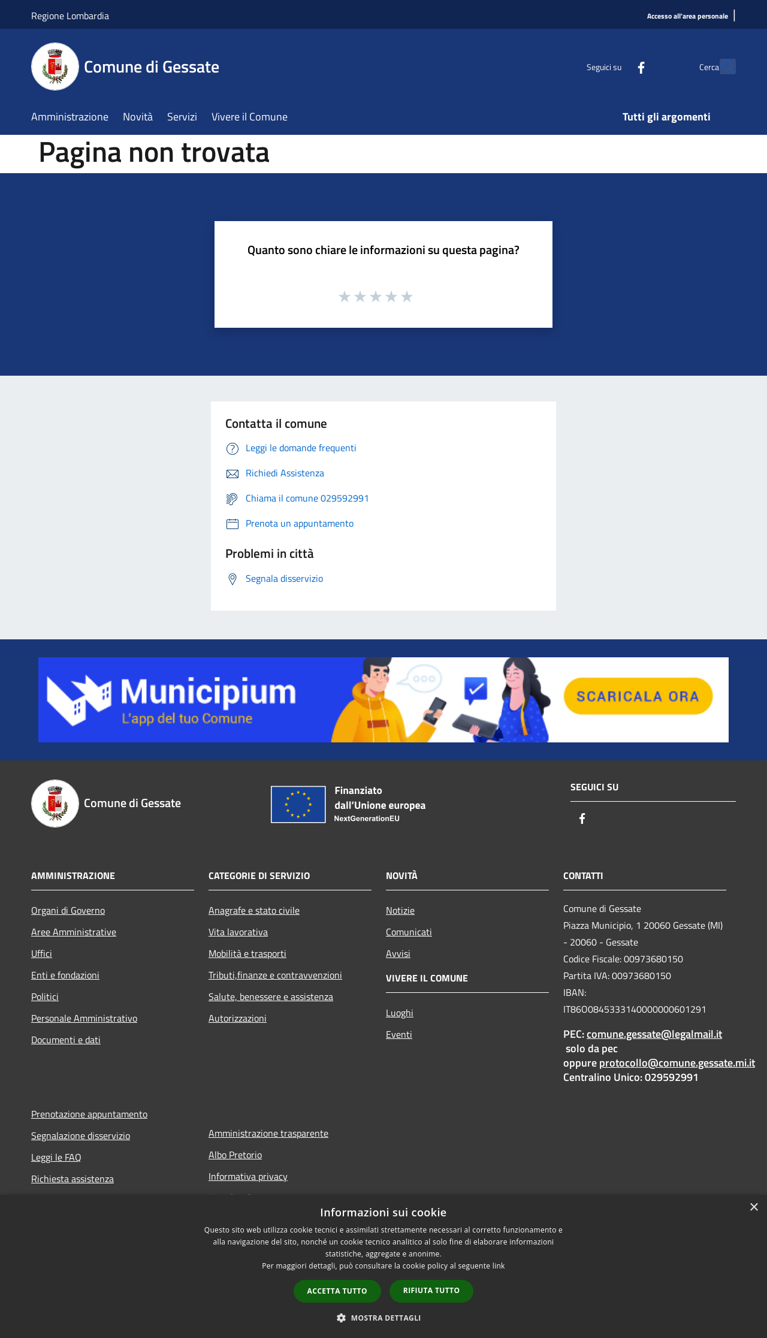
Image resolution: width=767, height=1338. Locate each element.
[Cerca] (721, 66)
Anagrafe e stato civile (254, 910)
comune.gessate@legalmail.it (654, 1034)
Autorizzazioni (238, 1018)
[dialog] (383, 1266)
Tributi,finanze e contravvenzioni (275, 975)
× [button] (753, 1207)
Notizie (400, 910)
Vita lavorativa (238, 932)
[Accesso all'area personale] (687, 16)
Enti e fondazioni (65, 975)
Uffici (41, 953)
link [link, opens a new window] (499, 1266)
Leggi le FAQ (56, 1157)
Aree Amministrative (73, 932)
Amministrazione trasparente (268, 1133)
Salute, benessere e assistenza (271, 996)
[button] (383, 1318)
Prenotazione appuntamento (89, 1114)
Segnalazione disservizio (80, 1135)
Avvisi (398, 953)
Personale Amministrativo (84, 1018)
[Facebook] (615, 66)
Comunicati (409, 932)
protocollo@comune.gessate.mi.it (677, 1063)
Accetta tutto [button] (337, 1291)
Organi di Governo (68, 910)
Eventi (399, 1034)
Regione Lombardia (70, 15)
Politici (45, 996)
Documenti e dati (66, 1039)
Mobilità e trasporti (247, 953)
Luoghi (399, 1012)
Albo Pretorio (235, 1154)
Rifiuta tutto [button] (431, 1290)
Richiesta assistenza (72, 1178)
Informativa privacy (248, 1176)
